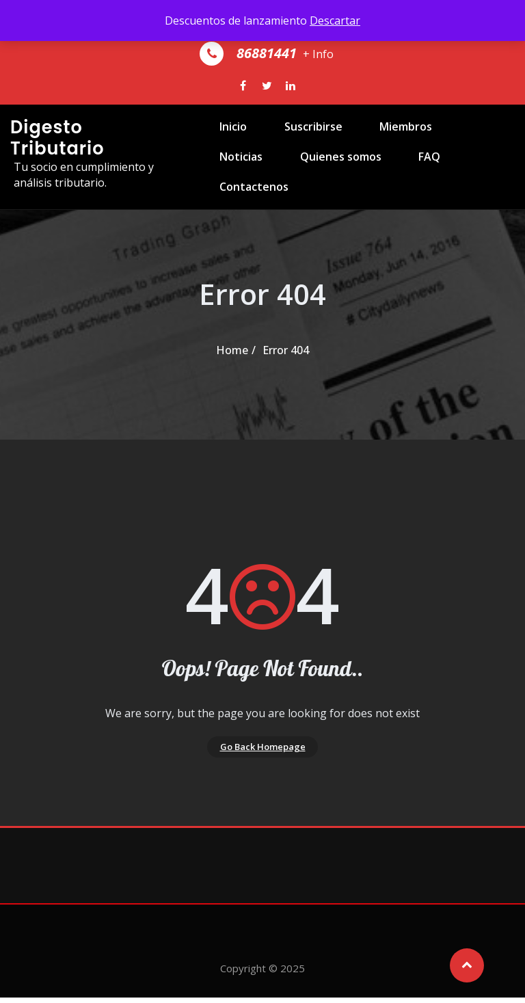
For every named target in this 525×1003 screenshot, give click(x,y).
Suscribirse (297, 140)
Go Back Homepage (262, 749)
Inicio (224, 140)
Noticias (460, 140)
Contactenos (408, 199)
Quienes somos (251, 199)
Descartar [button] (335, 20)
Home (232, 350)
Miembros (382, 140)
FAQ (333, 199)
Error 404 (285, 350)
